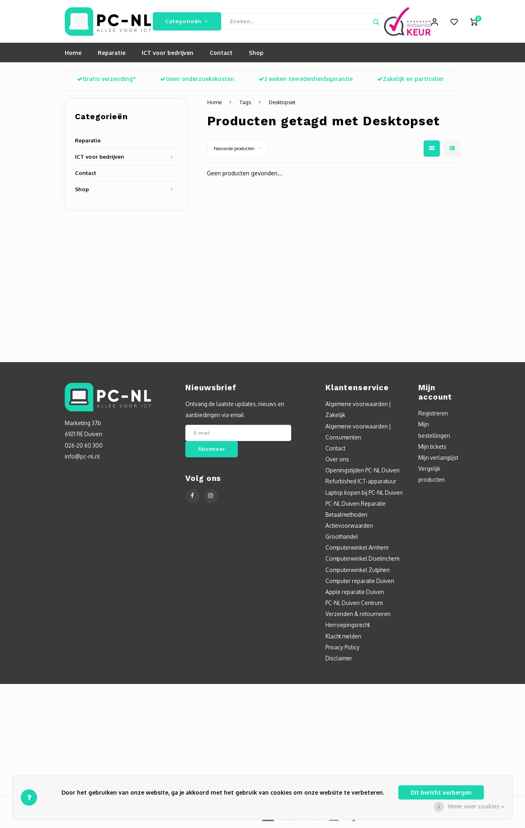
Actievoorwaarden (349, 527)
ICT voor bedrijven (167, 54)
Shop (256, 54)
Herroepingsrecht (347, 626)
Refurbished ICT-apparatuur (360, 483)
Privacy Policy (342, 648)
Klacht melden (343, 637)
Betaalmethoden (346, 516)
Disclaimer (338, 660)
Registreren (433, 415)
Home (73, 54)
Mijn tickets (432, 448)
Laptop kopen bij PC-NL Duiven (364, 494)
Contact (221, 54)
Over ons (337, 461)
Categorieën (187, 22)
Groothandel (341, 538)
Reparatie (111, 54)
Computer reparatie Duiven (359, 582)
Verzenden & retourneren (358, 615)
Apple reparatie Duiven (354, 593)
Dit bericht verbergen (441, 792)
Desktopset (282, 104)
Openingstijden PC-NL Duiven (362, 472)
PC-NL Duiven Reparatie (355, 505)
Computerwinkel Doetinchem (362, 560)
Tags (245, 104)
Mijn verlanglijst (438, 459)
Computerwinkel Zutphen (357, 571)
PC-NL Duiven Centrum (353, 604)
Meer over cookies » (476, 806)
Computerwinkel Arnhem (356, 549)
